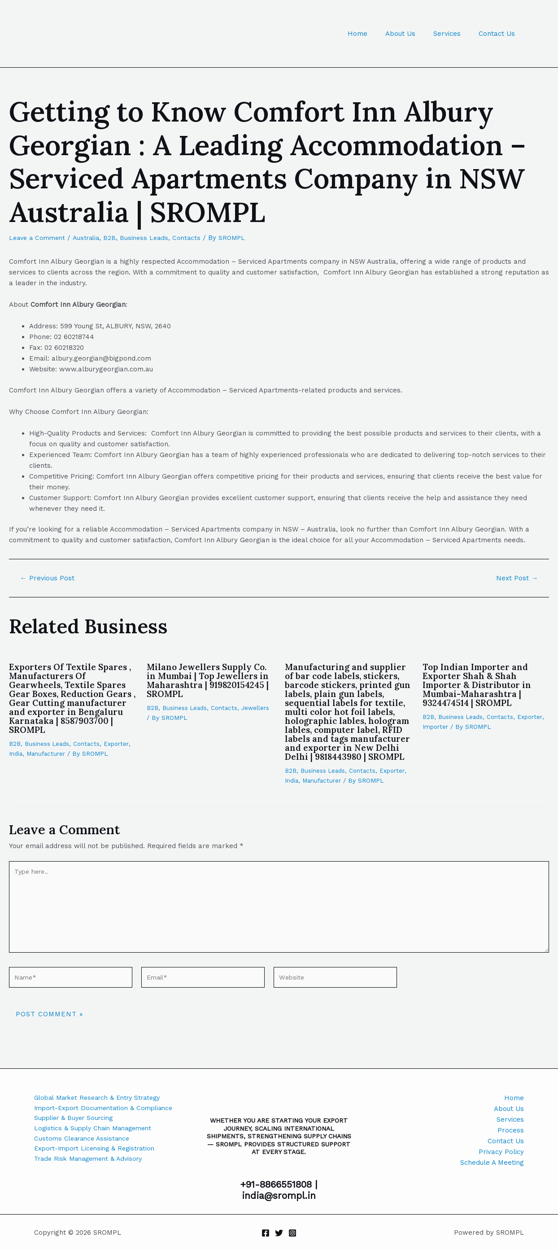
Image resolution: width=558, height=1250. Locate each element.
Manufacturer (47, 753)
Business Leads (151, 238)
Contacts (194, 238)
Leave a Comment (39, 238)
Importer (436, 726)
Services (453, 34)
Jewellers (161, 717)
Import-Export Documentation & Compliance (107, 1109)
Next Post (516, 578)
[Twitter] (279, 1233)
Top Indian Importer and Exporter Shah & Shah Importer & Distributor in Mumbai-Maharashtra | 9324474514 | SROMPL (479, 684)
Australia (90, 238)
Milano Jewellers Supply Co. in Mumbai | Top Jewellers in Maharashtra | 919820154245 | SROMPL (210, 680)
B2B (115, 238)
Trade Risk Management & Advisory (92, 1163)
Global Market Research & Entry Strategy (103, 1098)
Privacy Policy (501, 1152)
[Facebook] (266, 1233)
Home (373, 34)
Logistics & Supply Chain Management (96, 1130)
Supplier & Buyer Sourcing (76, 1119)
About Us (412, 34)
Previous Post (49, 578)
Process (510, 1130)
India (16, 753)
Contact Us (499, 34)
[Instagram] (292, 1233)
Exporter (120, 743)
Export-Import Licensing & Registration (98, 1152)
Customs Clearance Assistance (84, 1141)
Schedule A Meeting (492, 1163)
